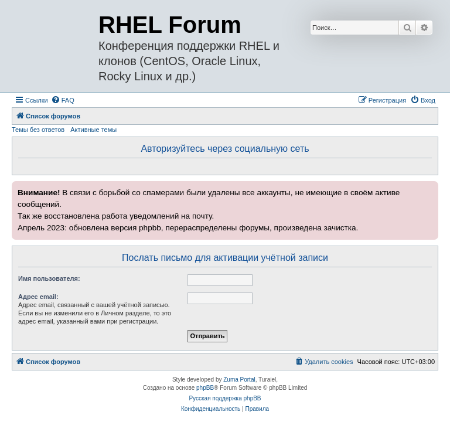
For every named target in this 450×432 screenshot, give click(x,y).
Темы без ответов (38, 129)
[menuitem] (62, 100)
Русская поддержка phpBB (225, 398)
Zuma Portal (239, 379)
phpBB (205, 388)
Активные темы (93, 129)
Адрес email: (38, 296)
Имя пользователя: (49, 278)
